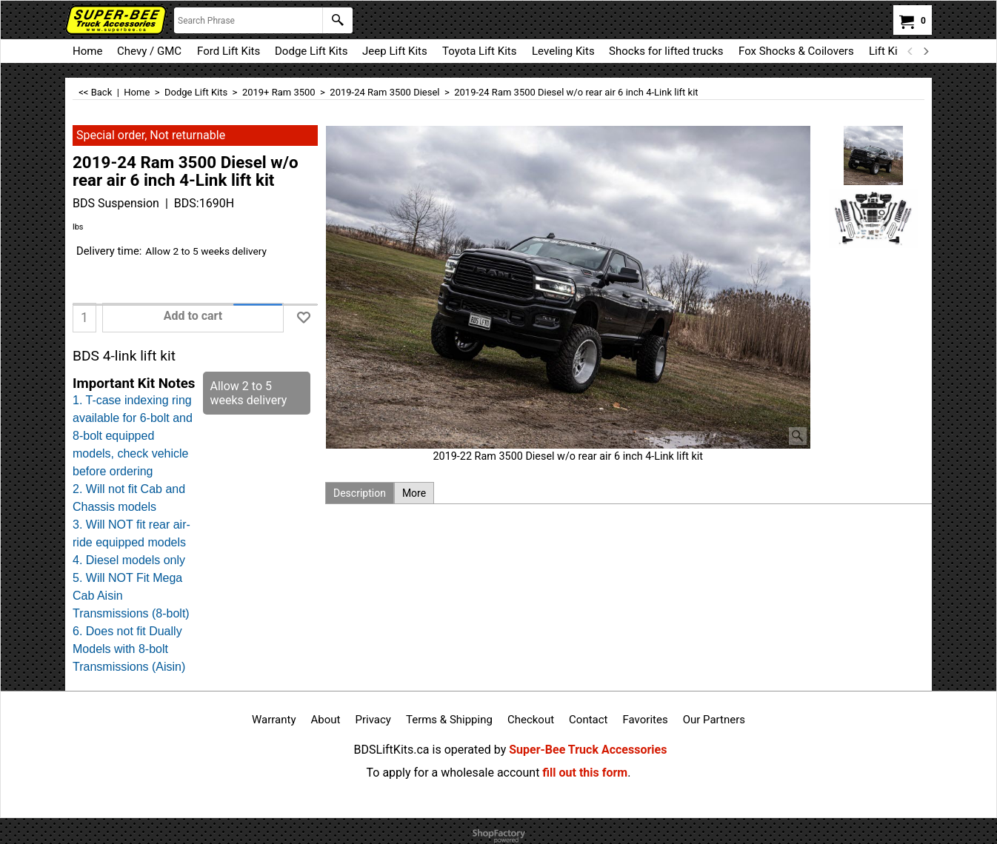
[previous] (910, 51)
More (414, 493)
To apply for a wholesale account (453, 773)
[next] (925, 51)
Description (359, 493)
